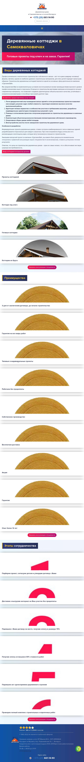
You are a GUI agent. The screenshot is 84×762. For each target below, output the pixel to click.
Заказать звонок (42, 21)
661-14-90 (43, 17)
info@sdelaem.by (25, 751)
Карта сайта (42, 755)
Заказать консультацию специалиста (42, 267)
